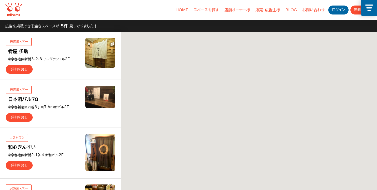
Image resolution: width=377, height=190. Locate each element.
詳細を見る (19, 69)
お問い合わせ (313, 10)
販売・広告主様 (267, 10)
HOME (182, 10)
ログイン (338, 10)
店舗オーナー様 (237, 10)
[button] (287, 126)
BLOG (291, 10)
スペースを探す (206, 10)
